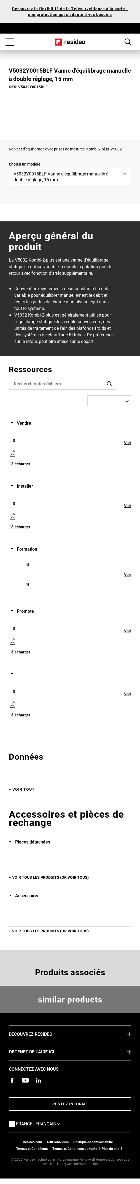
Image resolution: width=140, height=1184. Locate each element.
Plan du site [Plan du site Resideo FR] (110, 1148)
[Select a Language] (109, 400)
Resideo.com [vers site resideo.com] (32, 1142)
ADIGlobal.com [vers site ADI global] (58, 1142)
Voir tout (23, 789)
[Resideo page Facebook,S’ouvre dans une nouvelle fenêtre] (12, 1080)
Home (70, 42)
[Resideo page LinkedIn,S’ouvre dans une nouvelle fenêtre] (38, 1080)
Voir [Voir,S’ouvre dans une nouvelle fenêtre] (127, 442)
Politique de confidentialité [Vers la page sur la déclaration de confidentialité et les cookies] (93, 1142)
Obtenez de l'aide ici (40, 1051)
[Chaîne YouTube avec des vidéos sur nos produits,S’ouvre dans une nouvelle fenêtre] (25, 1080)
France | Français (46, 1123)
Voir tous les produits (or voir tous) (50, 877)
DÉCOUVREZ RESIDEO (39, 1034)
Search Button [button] (128, 42)
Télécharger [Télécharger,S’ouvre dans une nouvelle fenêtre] (19, 463)
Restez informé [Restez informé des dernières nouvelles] (70, 1103)
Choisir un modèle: (25, 164)
